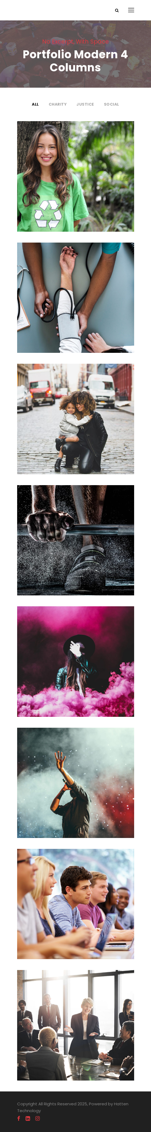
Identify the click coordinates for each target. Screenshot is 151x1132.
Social (111, 104)
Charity (58, 104)
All (35, 104)
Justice (85, 104)
